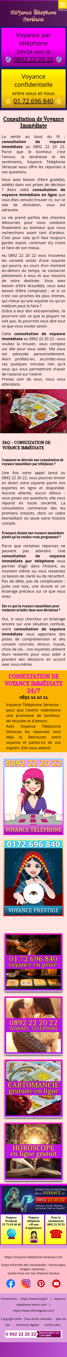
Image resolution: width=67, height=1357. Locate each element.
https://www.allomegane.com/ (33, 1310)
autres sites (52, 1325)
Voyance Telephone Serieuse (33, 15)
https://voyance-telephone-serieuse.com (33, 1257)
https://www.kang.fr (34, 1299)
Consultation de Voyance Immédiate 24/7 (33, 683)
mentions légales (27, 1325)
